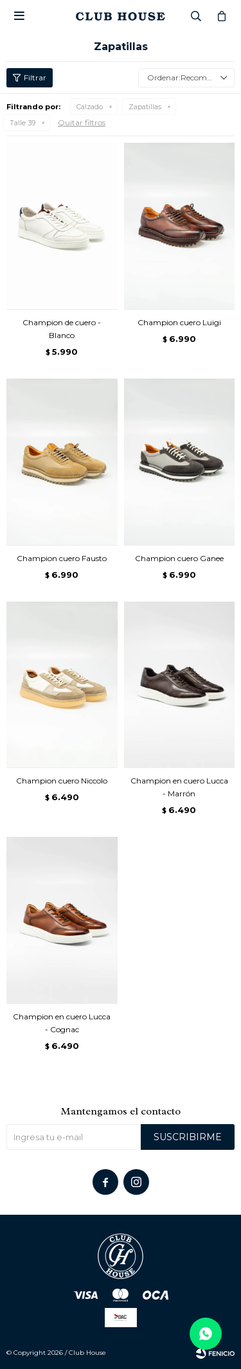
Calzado (89, 106)
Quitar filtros (81, 122)
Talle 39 (22, 122)
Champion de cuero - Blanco (61, 329)
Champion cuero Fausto (62, 558)
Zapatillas (145, 106)
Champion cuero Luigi (179, 322)
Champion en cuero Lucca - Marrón (179, 787)
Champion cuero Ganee (179, 558)
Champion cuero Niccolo (61, 780)
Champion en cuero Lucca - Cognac (62, 1023)
